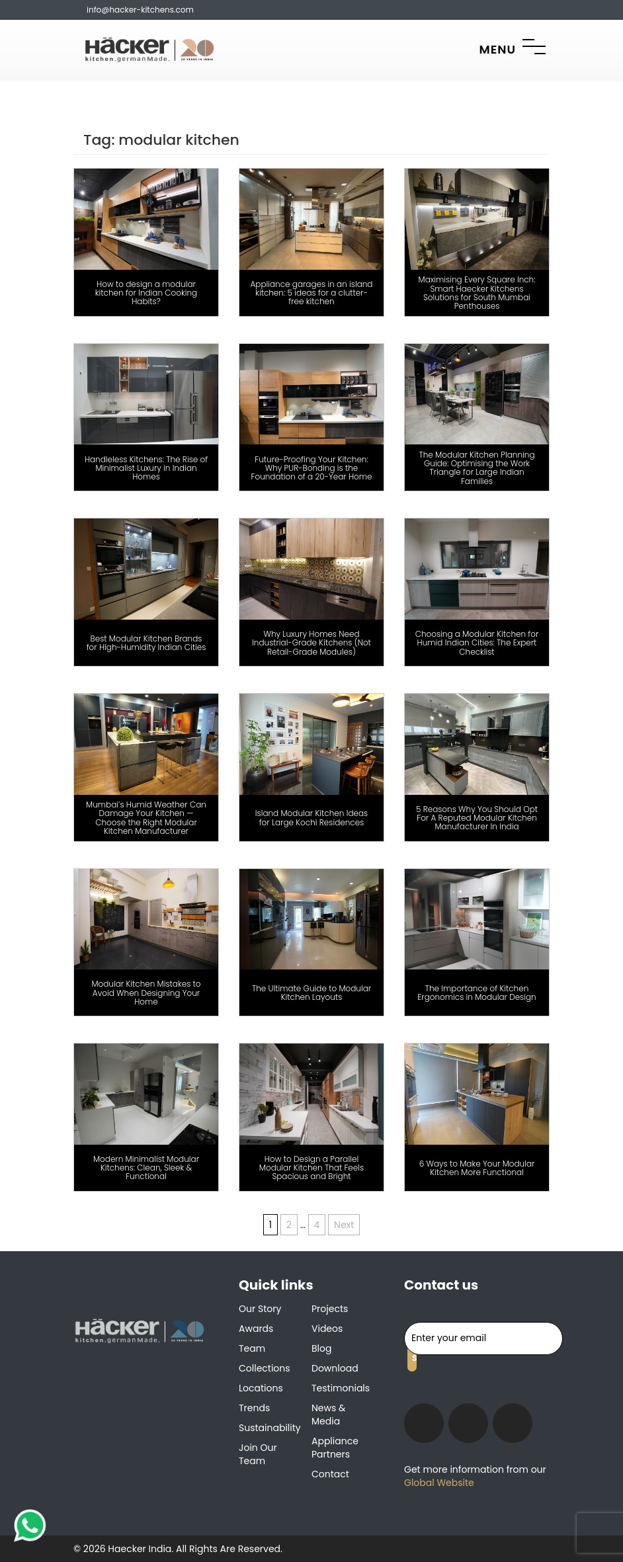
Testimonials (341, 1388)
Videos (327, 1328)
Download (335, 1368)
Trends (254, 1408)
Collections (264, 1368)
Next (344, 1224)
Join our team (258, 1454)
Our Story (260, 1308)
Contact (330, 1474)
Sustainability (270, 1427)
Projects (330, 1308)
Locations (261, 1388)
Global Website (439, 1482)
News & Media (328, 1414)
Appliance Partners (335, 1447)
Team (252, 1348)
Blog (321, 1348)
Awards (256, 1328)
